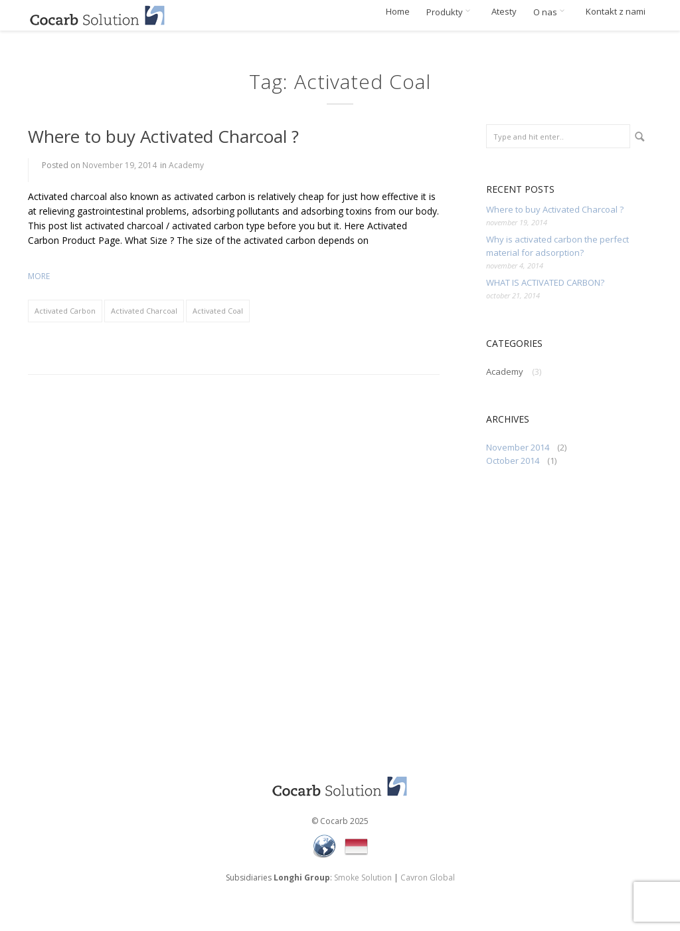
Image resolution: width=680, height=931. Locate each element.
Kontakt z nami (615, 11)
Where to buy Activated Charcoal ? (163, 136)
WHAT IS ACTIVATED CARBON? (545, 282)
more (39, 276)
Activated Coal (218, 311)
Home (398, 11)
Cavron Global (427, 877)
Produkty (450, 12)
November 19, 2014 (119, 165)
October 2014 (512, 460)
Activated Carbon (65, 311)
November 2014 (517, 447)
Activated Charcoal (144, 311)
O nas (551, 12)
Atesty (504, 11)
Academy (186, 165)
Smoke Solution (363, 877)
